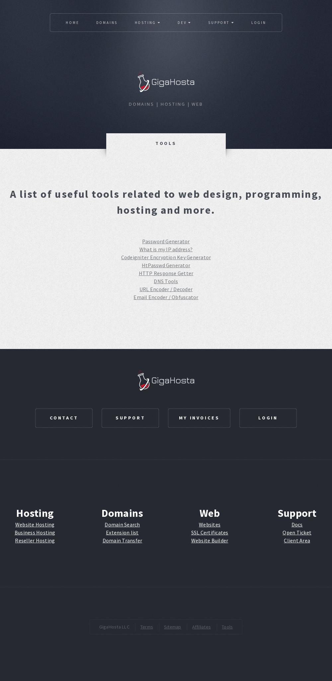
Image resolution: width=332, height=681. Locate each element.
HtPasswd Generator (166, 265)
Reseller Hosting (35, 540)
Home (72, 22)
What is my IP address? (166, 249)
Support (221, 22)
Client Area (297, 540)
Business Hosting (35, 532)
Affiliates (201, 627)
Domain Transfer (122, 540)
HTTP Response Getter (166, 273)
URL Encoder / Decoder (166, 289)
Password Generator (166, 241)
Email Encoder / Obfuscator (165, 297)
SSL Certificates (209, 532)
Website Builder (209, 540)
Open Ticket (297, 532)
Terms (146, 627)
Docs (297, 524)
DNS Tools (166, 281)
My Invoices (199, 418)
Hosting (148, 22)
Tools (227, 627)
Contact (64, 418)
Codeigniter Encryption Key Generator (166, 257)
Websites (209, 524)
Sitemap (172, 627)
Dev (184, 22)
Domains (107, 22)
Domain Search (122, 524)
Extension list (122, 532)
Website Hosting (35, 524)
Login (258, 22)
